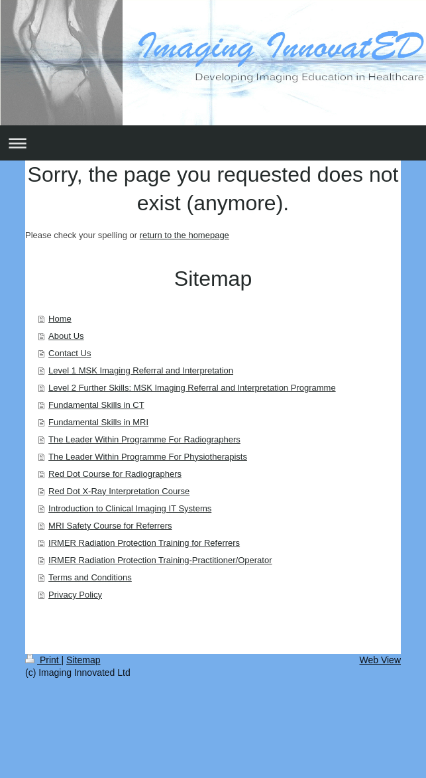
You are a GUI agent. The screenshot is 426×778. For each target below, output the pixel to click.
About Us (65, 336)
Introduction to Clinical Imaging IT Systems (129, 508)
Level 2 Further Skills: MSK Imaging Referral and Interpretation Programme (192, 388)
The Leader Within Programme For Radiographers (144, 439)
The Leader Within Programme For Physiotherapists (147, 457)
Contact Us (69, 353)
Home (60, 319)
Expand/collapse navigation (213, 143)
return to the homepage (184, 235)
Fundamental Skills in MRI (98, 422)
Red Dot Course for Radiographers (115, 474)
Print (43, 660)
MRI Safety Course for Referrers (110, 526)
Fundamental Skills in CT (96, 405)
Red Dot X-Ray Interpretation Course (118, 491)
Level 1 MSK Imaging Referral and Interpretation (140, 370)
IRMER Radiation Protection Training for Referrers (144, 543)
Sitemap (83, 660)
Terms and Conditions (90, 577)
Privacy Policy (75, 595)
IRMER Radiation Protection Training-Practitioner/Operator (160, 560)
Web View (380, 660)
